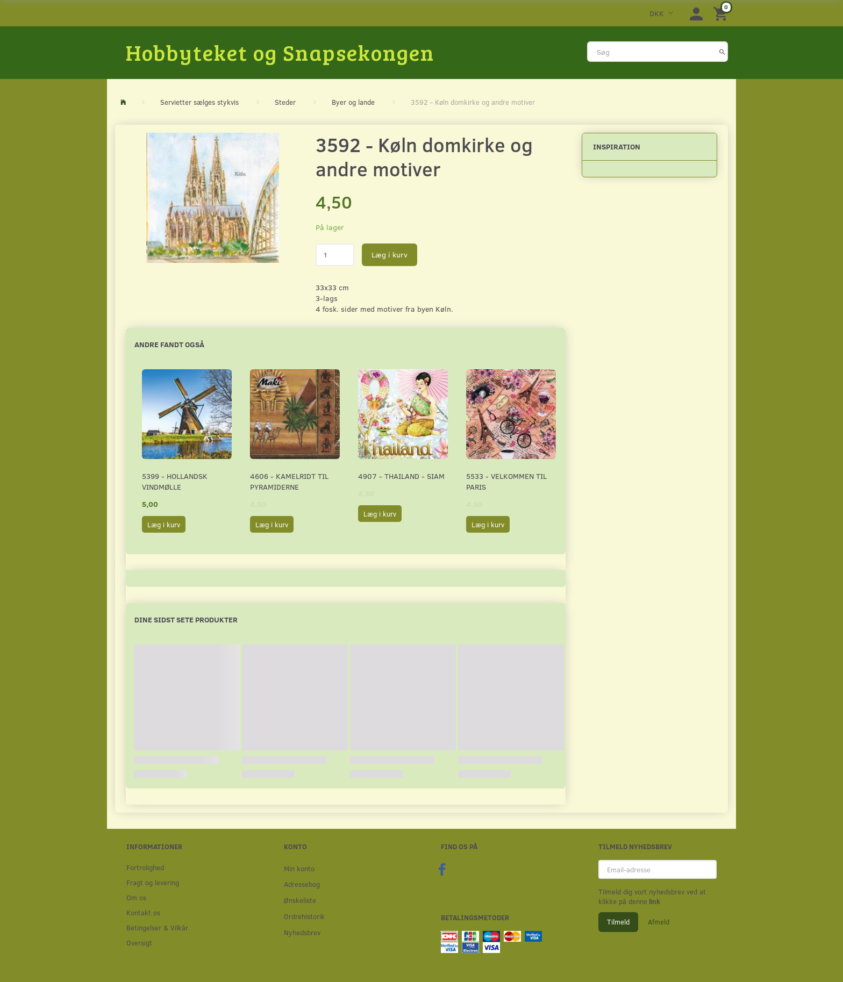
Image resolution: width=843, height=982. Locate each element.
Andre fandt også (169, 344)
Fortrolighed (145, 867)
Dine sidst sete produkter (186, 619)
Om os (136, 897)
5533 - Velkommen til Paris (506, 481)
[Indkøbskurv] (722, 13)
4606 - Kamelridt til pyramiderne (289, 481)
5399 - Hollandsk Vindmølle (175, 481)
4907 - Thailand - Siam (401, 476)
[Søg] (722, 51)
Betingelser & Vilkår (157, 927)
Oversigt (139, 942)
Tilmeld (618, 922)
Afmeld (658, 922)
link (653, 901)
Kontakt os (143, 912)
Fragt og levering (152, 882)
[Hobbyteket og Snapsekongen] (280, 52)
